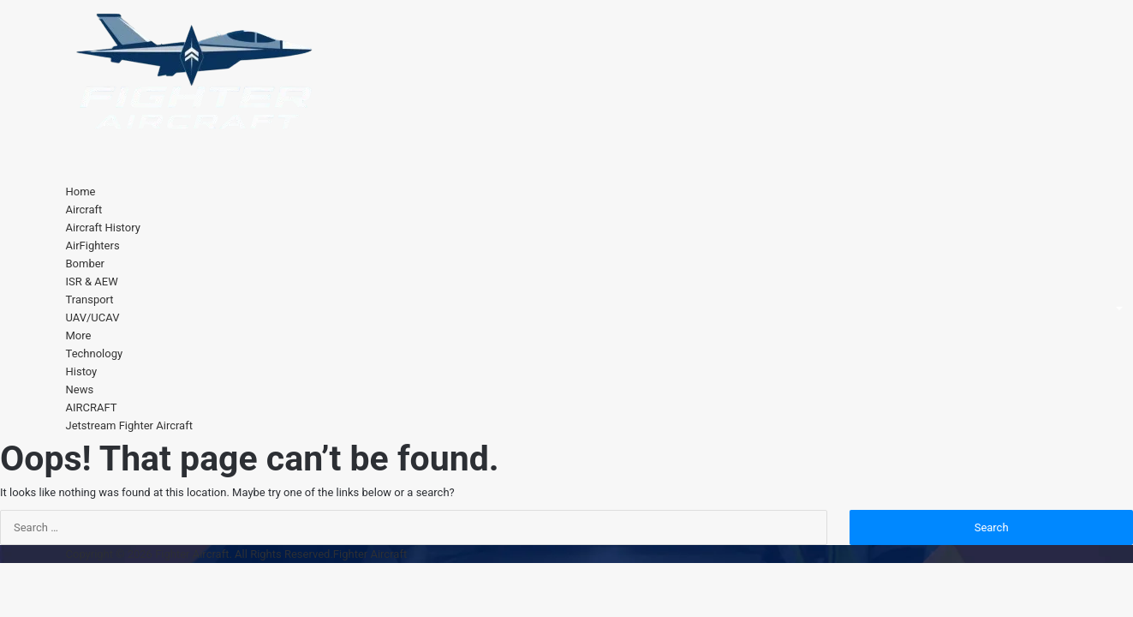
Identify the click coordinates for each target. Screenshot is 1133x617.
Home (81, 191)
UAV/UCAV (93, 317)
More (79, 335)
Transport (90, 299)
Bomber (85, 263)
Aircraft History (103, 227)
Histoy (82, 371)
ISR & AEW (92, 281)
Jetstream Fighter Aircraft (129, 425)
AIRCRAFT (91, 407)
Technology (94, 353)
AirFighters (93, 245)
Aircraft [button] (84, 209)
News (80, 389)
